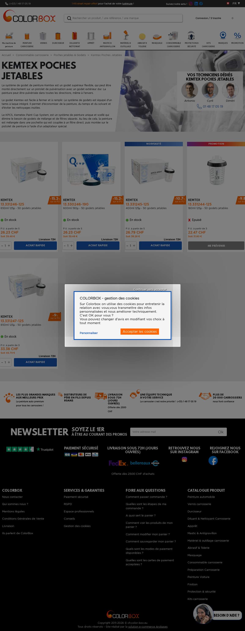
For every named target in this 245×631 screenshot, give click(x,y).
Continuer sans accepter (149, 289)
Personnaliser (89, 333)
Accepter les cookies (140, 332)
